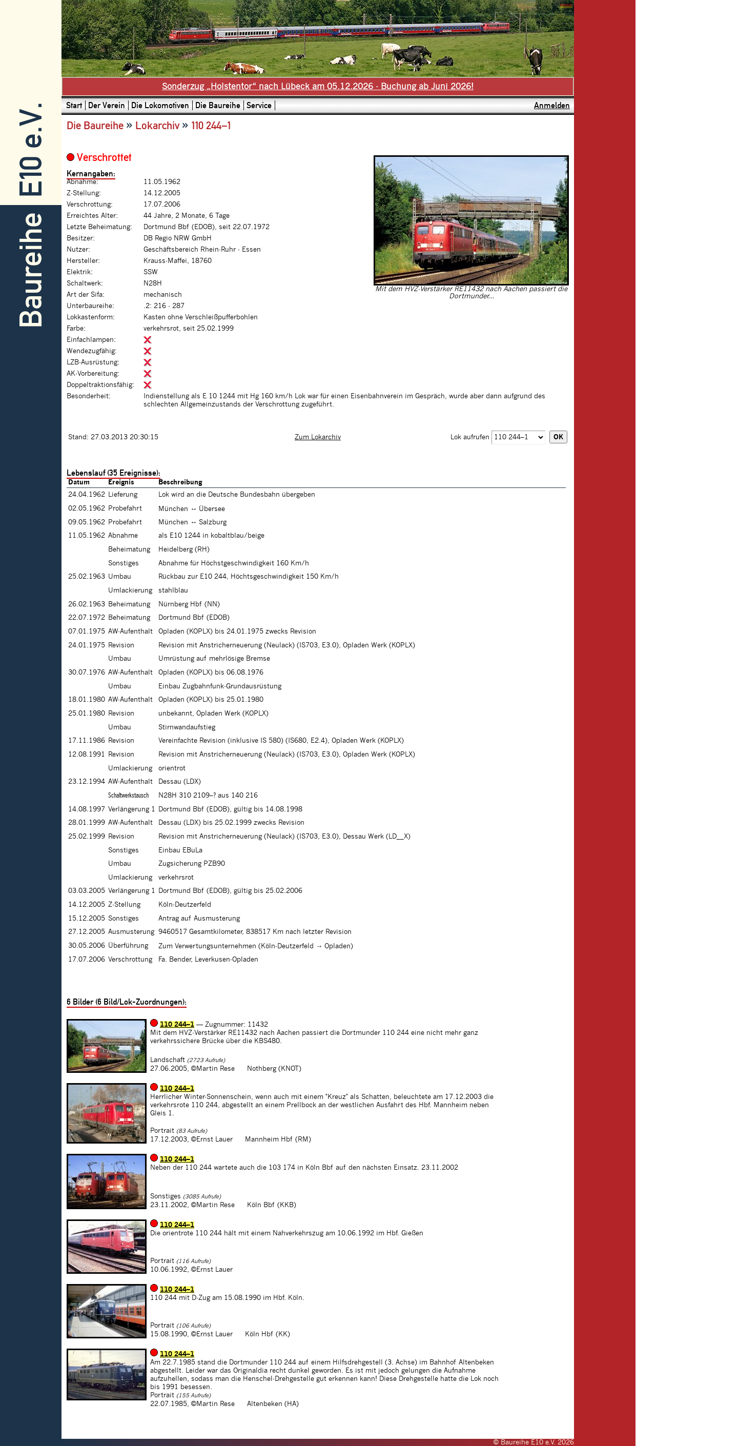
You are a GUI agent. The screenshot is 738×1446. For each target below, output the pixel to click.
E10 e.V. (31, 150)
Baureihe (31, 270)
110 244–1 (177, 1024)
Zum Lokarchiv (318, 437)
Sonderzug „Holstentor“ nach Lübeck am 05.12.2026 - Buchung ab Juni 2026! (318, 87)
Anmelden (552, 105)
